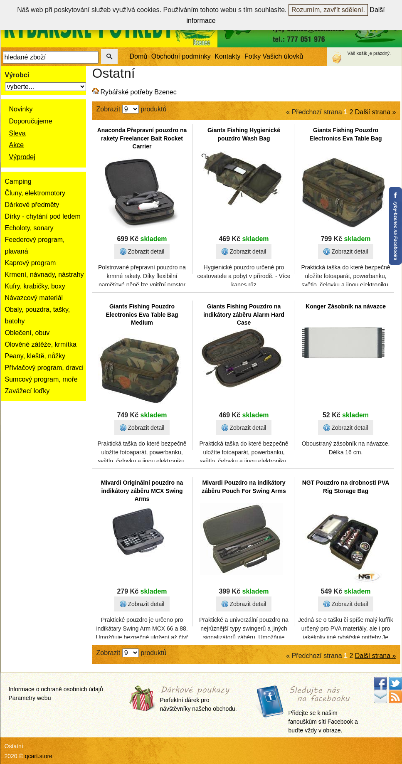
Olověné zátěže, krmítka (41, 344)
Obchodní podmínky (181, 56)
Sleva (17, 133)
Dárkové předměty (32, 204)
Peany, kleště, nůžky (35, 356)
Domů (139, 56)
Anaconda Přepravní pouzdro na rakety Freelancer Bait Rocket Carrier (142, 138)
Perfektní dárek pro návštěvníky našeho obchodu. (198, 699)
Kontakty (227, 56)
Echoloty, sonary (29, 228)
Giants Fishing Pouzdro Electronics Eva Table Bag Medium (142, 314)
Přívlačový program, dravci (44, 367)
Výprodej (22, 156)
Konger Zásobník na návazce (346, 306)
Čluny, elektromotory (35, 193)
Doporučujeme (30, 121)
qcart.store (38, 756)
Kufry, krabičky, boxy (35, 286)
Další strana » (375, 112)
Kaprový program (30, 262)
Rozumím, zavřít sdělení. (328, 9)
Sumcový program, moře (41, 379)
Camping (18, 181)
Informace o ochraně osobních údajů (56, 689)
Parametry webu (30, 698)
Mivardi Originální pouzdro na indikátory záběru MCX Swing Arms (142, 490)
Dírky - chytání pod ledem (43, 216)
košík (362, 53)
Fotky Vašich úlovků (273, 56)
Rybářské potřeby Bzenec (139, 92)
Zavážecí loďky (27, 390)
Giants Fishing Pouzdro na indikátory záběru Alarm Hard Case (243, 314)
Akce (16, 144)
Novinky (21, 109)
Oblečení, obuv (27, 332)
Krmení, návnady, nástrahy (44, 274)
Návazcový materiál (34, 297)
